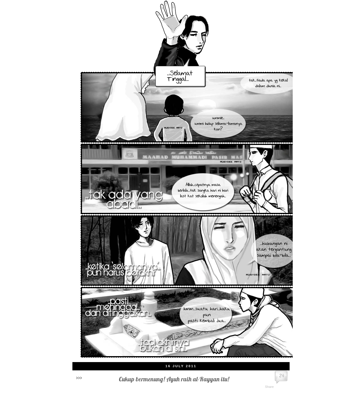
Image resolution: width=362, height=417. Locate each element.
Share (269, 386)
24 (281, 375)
